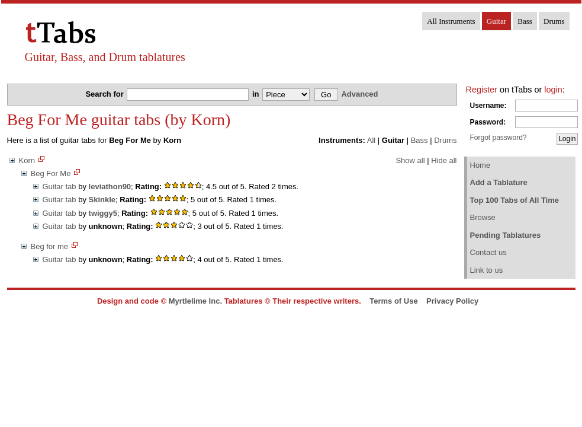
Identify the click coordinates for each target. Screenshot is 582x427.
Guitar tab (59, 186)
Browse (483, 217)
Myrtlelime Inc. (195, 301)
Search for (105, 94)
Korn (27, 160)
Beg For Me (51, 173)
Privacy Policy (452, 301)
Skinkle (102, 199)
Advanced (359, 94)
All (371, 140)
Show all (410, 160)
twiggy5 (103, 213)
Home (480, 165)
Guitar (496, 21)
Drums (554, 21)
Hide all (443, 160)
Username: (488, 105)
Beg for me (50, 246)
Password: (488, 122)
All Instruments (451, 21)
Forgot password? (498, 137)
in (256, 94)
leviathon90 (110, 186)
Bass (524, 21)
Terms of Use (393, 301)
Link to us (486, 270)
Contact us (488, 252)
